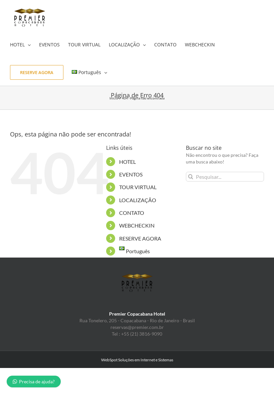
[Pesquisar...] (225, 176)
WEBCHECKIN (137, 225)
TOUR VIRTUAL (138, 187)
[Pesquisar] (191, 176)
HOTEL (127, 161)
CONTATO (131, 213)
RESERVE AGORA (140, 238)
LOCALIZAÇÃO (137, 200)
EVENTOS (131, 174)
